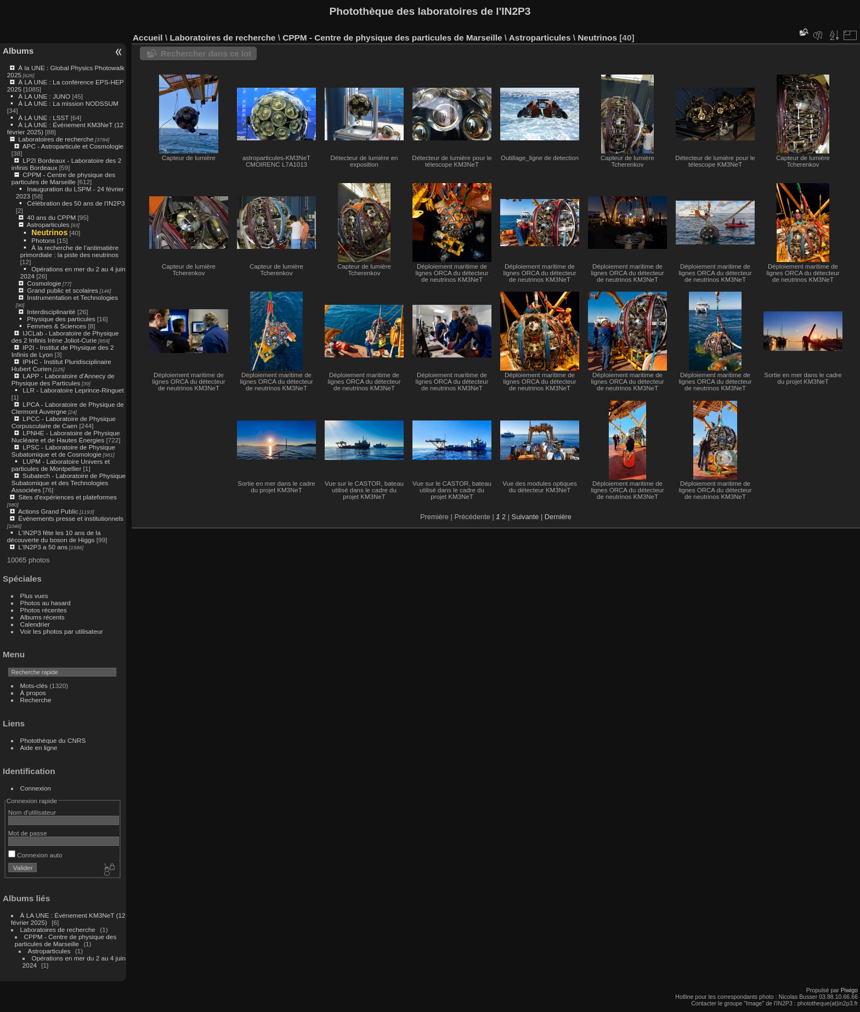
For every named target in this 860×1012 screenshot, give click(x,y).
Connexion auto (35, 855)
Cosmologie (44, 283)
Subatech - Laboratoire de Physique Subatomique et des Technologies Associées (69, 482)
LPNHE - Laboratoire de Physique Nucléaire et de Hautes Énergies (66, 436)
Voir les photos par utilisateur (61, 631)
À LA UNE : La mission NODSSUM (68, 103)
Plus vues (34, 595)
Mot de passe (27, 833)
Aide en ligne (39, 747)
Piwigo (849, 990)
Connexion (35, 788)
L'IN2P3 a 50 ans (42, 546)
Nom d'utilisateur (32, 812)
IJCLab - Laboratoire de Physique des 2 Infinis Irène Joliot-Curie (65, 336)
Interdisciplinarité (51, 311)
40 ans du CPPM (51, 217)
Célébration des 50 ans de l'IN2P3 (76, 203)
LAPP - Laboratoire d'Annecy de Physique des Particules (63, 379)
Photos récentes (43, 609)
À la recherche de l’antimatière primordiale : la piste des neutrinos (69, 251)
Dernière (558, 517)
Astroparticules (48, 224)
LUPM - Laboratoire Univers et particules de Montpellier (61, 465)
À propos (33, 692)
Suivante (525, 517)
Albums (18, 50)
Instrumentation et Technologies (72, 297)
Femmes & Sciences (56, 325)
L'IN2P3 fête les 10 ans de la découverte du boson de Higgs (54, 536)
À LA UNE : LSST (43, 117)
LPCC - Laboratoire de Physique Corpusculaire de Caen (64, 422)
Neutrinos (49, 232)
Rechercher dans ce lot (206, 53)
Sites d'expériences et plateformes (67, 497)
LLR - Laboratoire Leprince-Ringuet (72, 390)
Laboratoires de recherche (55, 139)
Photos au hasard (45, 602)
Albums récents (42, 617)
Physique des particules (61, 318)
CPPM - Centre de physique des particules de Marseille (63, 178)
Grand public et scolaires (62, 290)
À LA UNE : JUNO (45, 96)
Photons (43, 240)
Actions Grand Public (48, 511)
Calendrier (35, 624)
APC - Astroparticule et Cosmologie (72, 146)
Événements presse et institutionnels (70, 518)
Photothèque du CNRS (53, 740)
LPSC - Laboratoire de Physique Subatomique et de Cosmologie (63, 451)
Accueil (148, 37)
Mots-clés (34, 685)
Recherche (36, 699)
